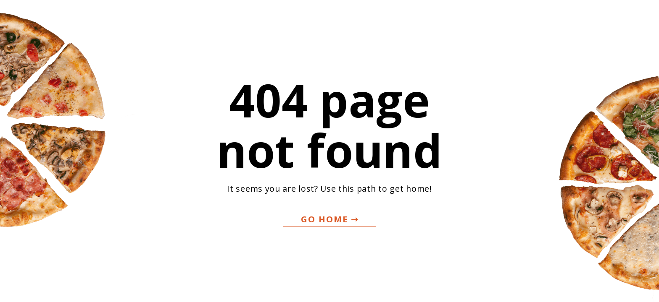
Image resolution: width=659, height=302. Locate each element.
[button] (329, 219)
